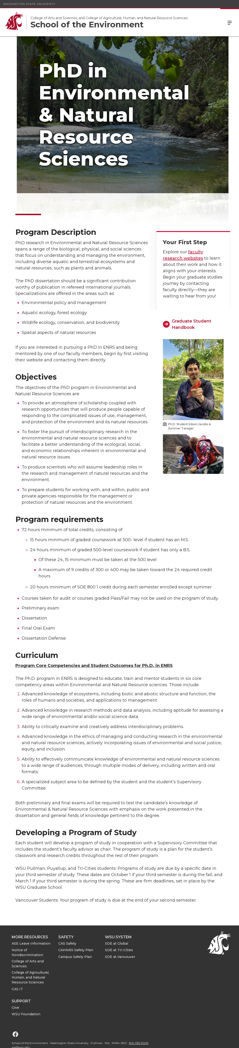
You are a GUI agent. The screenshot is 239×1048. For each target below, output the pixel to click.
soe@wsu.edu (21, 1025)
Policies (181, 1041)
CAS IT (17, 967)
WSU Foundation (26, 992)
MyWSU (199, 1041)
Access (164, 1041)
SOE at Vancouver (120, 935)
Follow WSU (220, 1041)
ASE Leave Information (31, 921)
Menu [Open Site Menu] (229, 22)
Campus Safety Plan (75, 935)
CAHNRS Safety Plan (75, 928)
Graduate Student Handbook (191, 302)
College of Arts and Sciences (28, 941)
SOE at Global (116, 921)
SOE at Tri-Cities (119, 928)
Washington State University (29, 4)
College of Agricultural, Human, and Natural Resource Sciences (30, 955)
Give (15, 985)
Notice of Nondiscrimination (27, 930)
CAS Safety (67, 921)
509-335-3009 (138, 1021)
